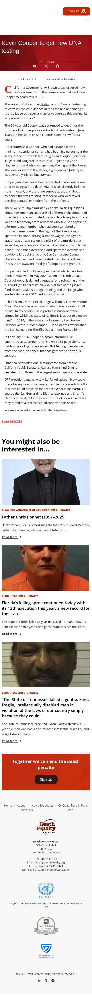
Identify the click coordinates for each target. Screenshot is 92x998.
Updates (16, 421)
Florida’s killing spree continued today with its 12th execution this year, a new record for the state (46, 608)
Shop (70, 810)
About (22, 805)
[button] (87, 21)
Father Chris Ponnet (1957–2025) (34, 517)
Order (44, 104)
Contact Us (26, 810)
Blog (5, 421)
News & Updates (42, 805)
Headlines (49, 510)
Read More (11, 537)
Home (8, 805)
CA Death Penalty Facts (73, 805)
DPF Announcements (25, 510)
